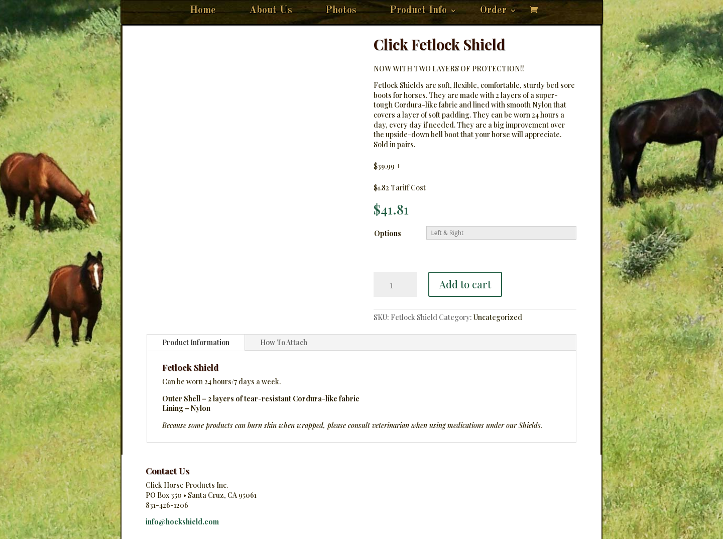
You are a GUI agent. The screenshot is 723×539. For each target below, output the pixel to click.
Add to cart (465, 284)
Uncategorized (497, 317)
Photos (340, 11)
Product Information (195, 342)
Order (493, 11)
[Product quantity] (395, 284)
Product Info (418, 11)
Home (203, 11)
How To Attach (283, 342)
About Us (270, 11)
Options (387, 233)
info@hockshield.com (182, 521)
